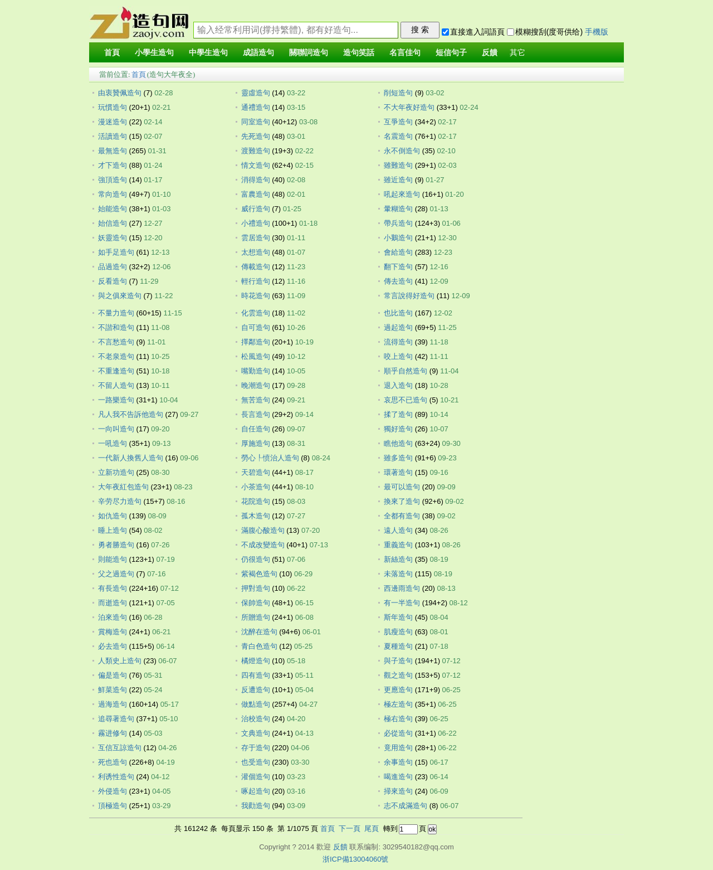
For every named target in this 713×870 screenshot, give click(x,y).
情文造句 (255, 165)
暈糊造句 (398, 209)
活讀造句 (112, 136)
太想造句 (255, 252)
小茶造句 (255, 487)
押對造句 (255, 588)
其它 (517, 52)
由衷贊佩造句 (119, 93)
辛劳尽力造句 (119, 501)
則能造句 (112, 559)
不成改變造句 (263, 545)
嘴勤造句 (255, 371)
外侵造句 (112, 791)
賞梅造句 (112, 632)
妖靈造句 (112, 238)
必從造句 (398, 733)
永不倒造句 (402, 151)
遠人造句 (398, 530)
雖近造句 (398, 180)
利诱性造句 (116, 776)
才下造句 (112, 165)
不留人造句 (116, 385)
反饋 (340, 847)
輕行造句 (255, 281)
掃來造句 (398, 791)
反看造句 (112, 281)
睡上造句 (112, 530)
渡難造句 (255, 151)
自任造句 (255, 429)
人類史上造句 (119, 661)
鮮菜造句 (112, 690)
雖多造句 (398, 458)
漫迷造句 (112, 122)
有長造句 (112, 588)
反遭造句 (255, 690)
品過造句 (112, 267)
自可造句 (255, 327)
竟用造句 (398, 747)
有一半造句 (402, 603)
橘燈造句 (255, 661)
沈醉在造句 (259, 632)
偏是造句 (112, 675)
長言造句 (255, 414)
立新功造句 (116, 472)
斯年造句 (398, 617)
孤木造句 (255, 516)
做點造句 (255, 704)
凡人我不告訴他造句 (130, 414)
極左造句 (398, 704)
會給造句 (398, 252)
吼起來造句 (402, 194)
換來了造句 (402, 501)
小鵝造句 (398, 238)
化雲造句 (255, 313)
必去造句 (112, 646)
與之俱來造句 (119, 295)
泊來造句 (112, 617)
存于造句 (255, 747)
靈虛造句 (255, 93)
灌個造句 (255, 776)
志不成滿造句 (405, 805)
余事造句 (398, 762)
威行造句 (255, 209)
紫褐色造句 (259, 574)
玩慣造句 (112, 107)
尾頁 (371, 828)
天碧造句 (255, 472)
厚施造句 (255, 443)
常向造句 (112, 194)
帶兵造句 (398, 223)
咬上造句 (398, 356)
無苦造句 (255, 400)
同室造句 (255, 122)
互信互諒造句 (119, 747)
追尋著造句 (116, 719)
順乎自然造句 (405, 371)
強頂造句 (112, 180)
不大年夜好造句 (409, 107)
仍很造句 (255, 559)
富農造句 (255, 194)
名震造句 (398, 136)
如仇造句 (112, 516)
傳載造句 (255, 267)
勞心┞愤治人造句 (270, 458)
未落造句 (398, 574)
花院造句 (255, 501)
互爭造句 (398, 122)
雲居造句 (255, 238)
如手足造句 (116, 252)
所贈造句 (255, 617)
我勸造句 (255, 805)
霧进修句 (112, 733)
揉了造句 (398, 414)
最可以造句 (402, 487)
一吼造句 (112, 443)
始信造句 (112, 223)
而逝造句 (112, 603)
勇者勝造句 (116, 545)
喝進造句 (398, 776)
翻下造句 (398, 267)
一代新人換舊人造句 (130, 458)
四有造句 (255, 675)
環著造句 (398, 472)
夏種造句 (398, 646)
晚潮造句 (255, 385)
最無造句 (112, 151)
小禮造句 (255, 223)
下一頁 (349, 828)
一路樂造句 (116, 400)
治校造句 (255, 719)
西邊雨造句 (402, 588)
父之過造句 (116, 574)
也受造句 (255, 762)
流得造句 (398, 342)
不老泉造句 (116, 356)
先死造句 (255, 136)
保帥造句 (255, 603)
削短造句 (398, 93)
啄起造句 (255, 791)
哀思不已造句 (405, 400)
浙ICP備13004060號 (356, 859)
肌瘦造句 (398, 632)
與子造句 (398, 661)
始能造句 (112, 209)
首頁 (138, 74)
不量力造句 (116, 313)
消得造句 (255, 180)
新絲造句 (398, 559)
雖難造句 (398, 165)
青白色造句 (259, 646)
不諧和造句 (116, 327)
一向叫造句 (116, 429)
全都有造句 (402, 516)
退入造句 (398, 385)
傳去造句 (398, 281)
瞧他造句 (398, 443)
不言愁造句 (116, 342)
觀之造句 (398, 675)
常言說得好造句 (409, 295)
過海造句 (112, 704)
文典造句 (255, 733)
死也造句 (112, 762)
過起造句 (398, 327)
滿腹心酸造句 (263, 530)
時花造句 (255, 295)
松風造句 (255, 356)
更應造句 (398, 690)
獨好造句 (398, 429)
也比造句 (398, 313)
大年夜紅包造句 (123, 487)
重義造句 (398, 545)
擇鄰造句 (255, 342)
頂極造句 (112, 805)
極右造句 (398, 719)
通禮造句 (255, 107)
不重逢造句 (116, 371)
